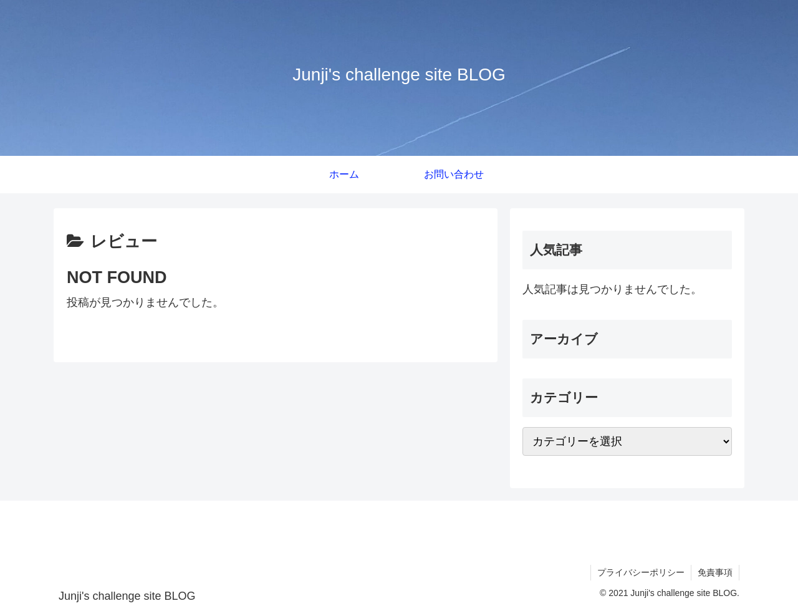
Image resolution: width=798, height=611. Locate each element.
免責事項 (715, 572)
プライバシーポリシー (641, 572)
